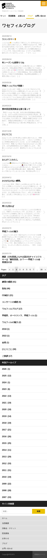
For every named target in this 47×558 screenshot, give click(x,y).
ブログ (30, 16)
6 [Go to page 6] (30, 270)
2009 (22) (6, 484)
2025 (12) (6, 376)
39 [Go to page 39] (41, 270)
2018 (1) (6, 329)
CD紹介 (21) (7, 295)
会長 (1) (5, 342)
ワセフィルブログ (18, 25)
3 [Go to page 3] (19, 270)
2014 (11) (6, 450)
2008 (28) (6, 490)
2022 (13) (6, 396)
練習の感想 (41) (9, 282)
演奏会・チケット (9, 528)
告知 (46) (6, 288)
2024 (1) (6, 382)
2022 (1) (6, 336)
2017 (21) (6, 430)
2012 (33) (6, 463)
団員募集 (11, 16)
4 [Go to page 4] (23, 270)
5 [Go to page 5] (26, 270)
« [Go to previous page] (9, 270)
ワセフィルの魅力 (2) (11, 322)
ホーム (4, 518)
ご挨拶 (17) (7, 356)
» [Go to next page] (45, 270)
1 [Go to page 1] (13, 270)
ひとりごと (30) (9, 349)
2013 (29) (6, 457)
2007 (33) (6, 497)
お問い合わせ (40, 16)
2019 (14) (6, 416)
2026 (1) (6, 369)
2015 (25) (6, 443)
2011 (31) (6, 470)
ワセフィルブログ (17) (12, 309)
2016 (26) (6, 436)
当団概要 (5, 523)
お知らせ (21, 16)
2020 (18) (6, 409)
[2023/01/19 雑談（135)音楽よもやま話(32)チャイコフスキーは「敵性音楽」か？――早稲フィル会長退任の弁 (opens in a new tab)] (23, 258)
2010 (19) (6, 477)
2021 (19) (6, 403)
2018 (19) (6, 423)
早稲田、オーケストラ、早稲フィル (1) (19, 315)
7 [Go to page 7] (33, 270)
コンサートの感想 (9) (11, 302)
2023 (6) (6, 389)
